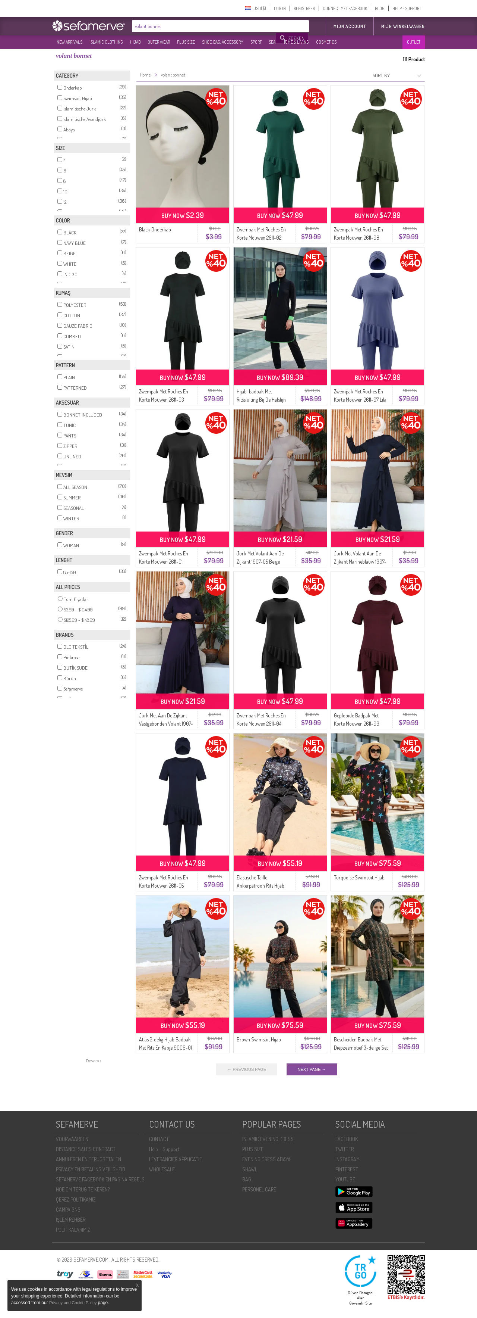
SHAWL (249, 1169)
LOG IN (280, 8)
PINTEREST (346, 1169)
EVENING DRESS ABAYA (266, 1159)
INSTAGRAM (347, 1159)
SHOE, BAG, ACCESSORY (222, 42)
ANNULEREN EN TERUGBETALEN (88, 1159)
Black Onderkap (155, 229)
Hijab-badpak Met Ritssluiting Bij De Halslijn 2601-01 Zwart (261, 399)
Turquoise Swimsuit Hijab (359, 877)
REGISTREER (304, 8)
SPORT (256, 42)
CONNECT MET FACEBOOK (345, 8)
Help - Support (164, 1149)
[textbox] (204, 26)
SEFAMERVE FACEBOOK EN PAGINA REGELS (100, 1179)
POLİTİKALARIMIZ (73, 1230)
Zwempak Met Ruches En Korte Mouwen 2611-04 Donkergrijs (261, 723)
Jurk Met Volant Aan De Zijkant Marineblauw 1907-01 (360, 561)
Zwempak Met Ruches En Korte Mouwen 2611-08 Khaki (358, 237)
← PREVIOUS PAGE (246, 1069)
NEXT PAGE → (312, 1069)
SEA (272, 42)
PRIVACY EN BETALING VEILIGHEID (90, 1169)
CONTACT (159, 1139)
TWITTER (344, 1149)
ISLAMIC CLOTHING (106, 42)
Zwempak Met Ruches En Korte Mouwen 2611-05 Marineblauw (163, 885)
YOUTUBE (345, 1179)
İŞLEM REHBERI (71, 1219)
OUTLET (413, 42)
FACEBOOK (346, 1139)
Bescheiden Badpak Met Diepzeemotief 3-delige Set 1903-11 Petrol (361, 1047)
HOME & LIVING (295, 42)
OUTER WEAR (159, 42)
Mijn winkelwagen (403, 26)
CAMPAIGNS (68, 1209)
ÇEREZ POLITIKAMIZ (76, 1199)
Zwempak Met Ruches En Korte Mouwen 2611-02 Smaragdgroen (261, 237)
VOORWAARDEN (72, 1139)
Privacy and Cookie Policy (73, 1302)
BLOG (380, 8)
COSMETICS (326, 42)
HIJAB (135, 42)
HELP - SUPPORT (406, 8)
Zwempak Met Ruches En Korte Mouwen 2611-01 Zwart (163, 561)
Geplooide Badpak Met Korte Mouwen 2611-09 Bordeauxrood (356, 723)
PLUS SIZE (186, 42)
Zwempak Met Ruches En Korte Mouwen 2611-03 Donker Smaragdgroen (163, 399)
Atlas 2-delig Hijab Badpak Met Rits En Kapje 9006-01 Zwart (165, 1047)
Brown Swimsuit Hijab (259, 1039)
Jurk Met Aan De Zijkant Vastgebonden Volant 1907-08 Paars (166, 723)
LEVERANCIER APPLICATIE (175, 1159)
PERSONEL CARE (259, 1189)
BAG (246, 1179)
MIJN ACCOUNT (350, 26)
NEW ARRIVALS (69, 42)
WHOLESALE (162, 1169)
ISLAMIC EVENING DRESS (268, 1139)
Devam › (94, 1061)
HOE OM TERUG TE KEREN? (83, 1189)
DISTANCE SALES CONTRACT (86, 1149)
